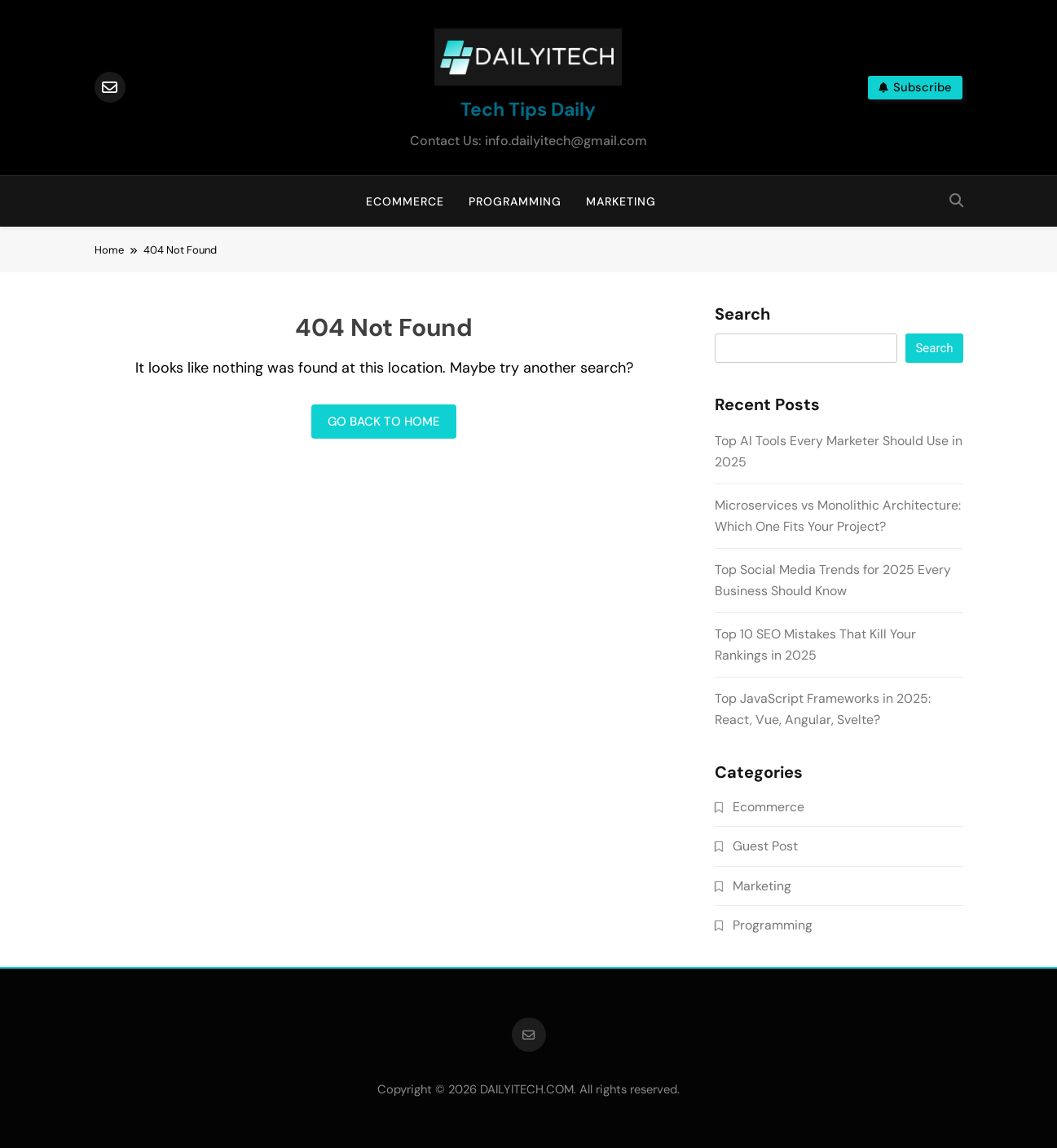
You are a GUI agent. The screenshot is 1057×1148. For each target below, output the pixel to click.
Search (742, 315)
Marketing (621, 201)
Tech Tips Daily (528, 109)
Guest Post (765, 845)
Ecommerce (405, 201)
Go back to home (384, 421)
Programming (515, 201)
